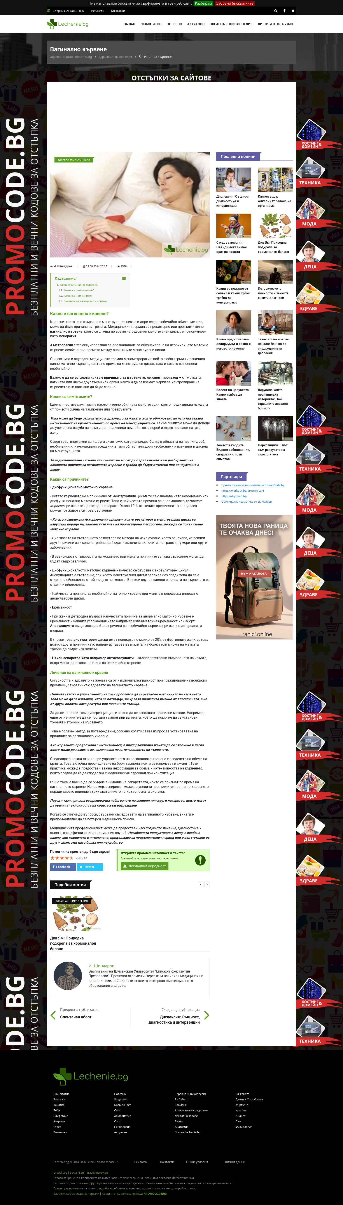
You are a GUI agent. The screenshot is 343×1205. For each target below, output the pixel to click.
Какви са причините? (77, 296)
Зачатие (59, 1105)
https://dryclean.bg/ (234, 496)
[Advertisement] (171, 119)
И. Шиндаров (63, 266)
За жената (242, 1094)
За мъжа (59, 1099)
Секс (117, 1110)
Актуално (196, 24)
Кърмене (242, 1105)
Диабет (240, 1116)
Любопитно (150, 24)
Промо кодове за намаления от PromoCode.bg (252, 485)
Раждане (181, 1105)
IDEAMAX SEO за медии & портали (76, 1194)
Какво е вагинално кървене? (79, 285)
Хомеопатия (122, 1116)
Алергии (59, 1121)
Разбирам (203, 3)
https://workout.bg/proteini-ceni (242, 491)
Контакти (118, 11)
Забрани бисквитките (234, 3)
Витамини (60, 1132)
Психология (122, 1127)
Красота (241, 1110)
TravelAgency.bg (97, 1173)
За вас (129, 24)
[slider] (62, 857)
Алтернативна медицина (191, 1110)
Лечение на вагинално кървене (85, 301)
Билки (179, 1121)
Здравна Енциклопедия (115, 57)
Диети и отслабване (276, 24)
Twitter (87, 867)
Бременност (122, 1105)
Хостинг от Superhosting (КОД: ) (134, 1194)
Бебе (56, 1110)
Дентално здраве (186, 1116)
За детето (120, 1099)
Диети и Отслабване (249, 1099)
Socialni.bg (77, 1173)
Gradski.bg (60, 1173)
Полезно (174, 24)
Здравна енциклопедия (231, 24)
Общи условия (197, 1162)
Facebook (61, 867)
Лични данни (235, 1162)
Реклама (97, 11)
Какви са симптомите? (78, 290)
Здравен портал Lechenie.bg (71, 57)
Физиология (244, 1127)
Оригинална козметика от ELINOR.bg (246, 501)
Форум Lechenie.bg (187, 1132)
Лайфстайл (60, 1116)
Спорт (118, 1121)
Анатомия (181, 1127)
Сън (238, 1121)
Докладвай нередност (144, 866)
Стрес (57, 1127)
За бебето (181, 1099)
